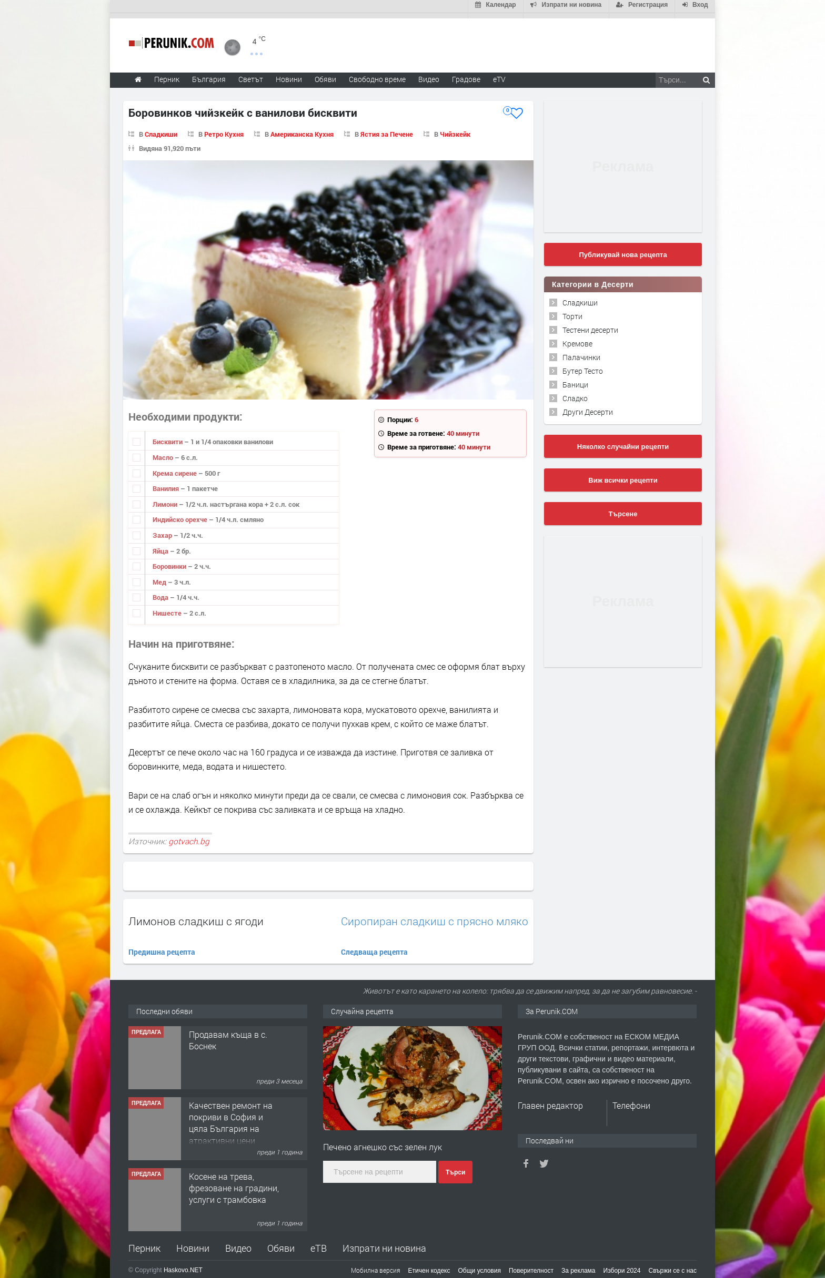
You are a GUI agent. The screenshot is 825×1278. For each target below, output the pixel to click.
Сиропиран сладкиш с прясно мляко (434, 916)
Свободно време (377, 74)
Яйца (161, 545)
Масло (164, 452)
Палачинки (581, 352)
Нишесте (168, 607)
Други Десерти (587, 407)
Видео (238, 1242)
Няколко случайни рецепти (623, 441)
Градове (466, 74)
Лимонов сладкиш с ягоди (196, 916)
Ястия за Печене (386, 129)
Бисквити (168, 437)
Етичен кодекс (429, 1265)
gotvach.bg (188, 836)
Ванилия (166, 483)
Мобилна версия (375, 1265)
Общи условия (479, 1265)
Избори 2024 (622, 1265)
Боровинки (170, 561)
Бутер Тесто (582, 366)
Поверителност (531, 1265)
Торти (572, 311)
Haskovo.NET (183, 1265)
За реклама (578, 1265)
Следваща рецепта (374, 947)
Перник (144, 1242)
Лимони (166, 499)
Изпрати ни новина (384, 1242)
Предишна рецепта (161, 947)
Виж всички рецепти (622, 475)
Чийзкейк (455, 129)
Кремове (577, 338)
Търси (455, 1167)
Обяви (281, 1242)
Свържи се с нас (672, 1265)
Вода (161, 592)
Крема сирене (175, 468)
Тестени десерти (590, 325)
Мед (160, 576)
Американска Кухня (302, 129)
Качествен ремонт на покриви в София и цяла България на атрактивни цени (231, 1118)
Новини (289, 74)
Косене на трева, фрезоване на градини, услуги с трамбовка (234, 1182)
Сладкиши (161, 129)
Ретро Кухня (224, 129)
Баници (575, 379)
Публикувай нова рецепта (623, 249)
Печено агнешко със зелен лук (382, 1141)
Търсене (623, 509)
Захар (163, 530)
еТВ (318, 1242)
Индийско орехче (181, 514)
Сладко (575, 393)
